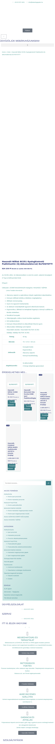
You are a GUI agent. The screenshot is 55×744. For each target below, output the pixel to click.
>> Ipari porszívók (11, 348)
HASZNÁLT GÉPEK (40, 103)
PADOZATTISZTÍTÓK (10, 318)
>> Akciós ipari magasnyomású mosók (17, 329)
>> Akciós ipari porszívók (13, 312)
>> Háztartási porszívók (13, 351)
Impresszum (6, 708)
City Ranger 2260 (8, 628)
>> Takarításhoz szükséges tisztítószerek (18, 386)
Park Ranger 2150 (8, 626)
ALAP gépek (8, 404)
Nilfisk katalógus (8, 621)
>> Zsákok (9, 394)
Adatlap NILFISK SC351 (21, 148)
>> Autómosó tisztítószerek (14, 383)
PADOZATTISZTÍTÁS (10, 357)
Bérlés (5, 568)
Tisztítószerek (8, 380)
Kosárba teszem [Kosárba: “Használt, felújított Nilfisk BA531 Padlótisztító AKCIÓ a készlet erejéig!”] (44, 232)
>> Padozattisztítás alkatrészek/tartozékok (19, 363)
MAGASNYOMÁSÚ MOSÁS (12, 366)
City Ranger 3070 (8, 631)
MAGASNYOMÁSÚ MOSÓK (12, 324)
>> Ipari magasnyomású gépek (15, 371)
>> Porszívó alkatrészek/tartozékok (16, 354)
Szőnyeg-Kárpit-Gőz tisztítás (12, 374)
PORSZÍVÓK (8, 310)
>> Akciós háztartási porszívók (15, 315)
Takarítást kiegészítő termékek (13, 389)
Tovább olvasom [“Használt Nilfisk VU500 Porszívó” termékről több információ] (11, 219)
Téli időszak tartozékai (10, 414)
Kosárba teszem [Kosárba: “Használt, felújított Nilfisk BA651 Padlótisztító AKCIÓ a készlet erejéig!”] (12, 283)
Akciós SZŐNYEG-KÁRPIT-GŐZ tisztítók (16, 332)
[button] (27, 45)
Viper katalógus (7, 623)
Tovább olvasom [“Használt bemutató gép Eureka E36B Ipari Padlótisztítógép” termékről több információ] (27, 223)
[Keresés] (48, 299)
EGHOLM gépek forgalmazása (12, 570)
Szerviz (5, 565)
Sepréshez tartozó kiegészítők (13, 411)
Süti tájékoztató (7, 711)
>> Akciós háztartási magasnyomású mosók (19, 326)
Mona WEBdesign (17, 738)
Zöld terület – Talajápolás (11, 407)
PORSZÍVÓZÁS (9, 345)
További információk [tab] (16, 106)
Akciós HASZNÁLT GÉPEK (12, 335)
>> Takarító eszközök (12, 391)
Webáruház (6, 563)
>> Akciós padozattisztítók (14, 321)
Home (4, 52)
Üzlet (8, 52)
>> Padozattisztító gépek (13, 360)
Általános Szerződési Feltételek (12, 703)
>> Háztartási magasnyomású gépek (17, 368)
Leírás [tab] (8, 106)
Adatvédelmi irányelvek (10, 706)
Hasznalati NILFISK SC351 (30, 145)
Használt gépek (8, 377)
